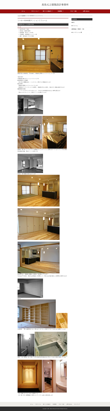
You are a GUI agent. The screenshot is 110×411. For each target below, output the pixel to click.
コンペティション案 (77, 32)
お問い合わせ (86, 11)
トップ (19, 15)
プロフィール (34, 11)
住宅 (73, 22)
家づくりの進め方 (47, 11)
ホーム (23, 11)
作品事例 (60, 11)
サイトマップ (77, 404)
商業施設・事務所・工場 (78, 29)
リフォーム (75, 25)
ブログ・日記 (73, 11)
